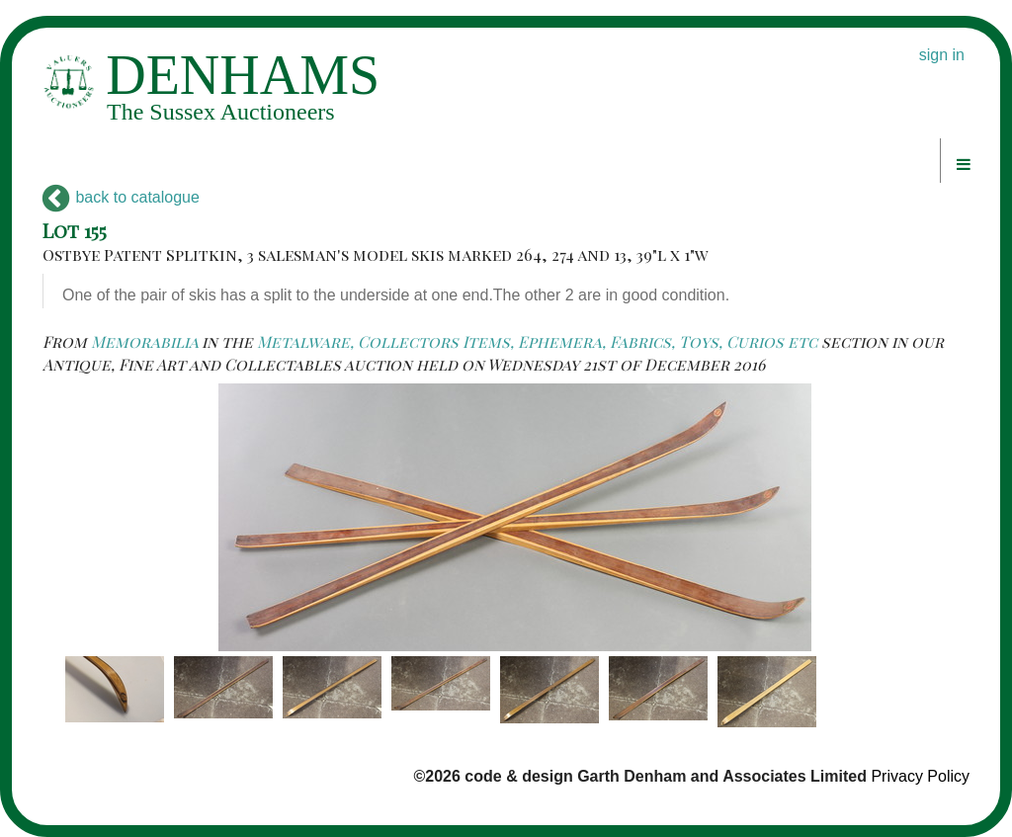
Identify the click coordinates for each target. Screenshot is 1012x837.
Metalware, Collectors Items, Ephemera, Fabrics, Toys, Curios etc (537, 341)
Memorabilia (144, 341)
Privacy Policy (920, 776)
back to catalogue (121, 197)
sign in (942, 54)
